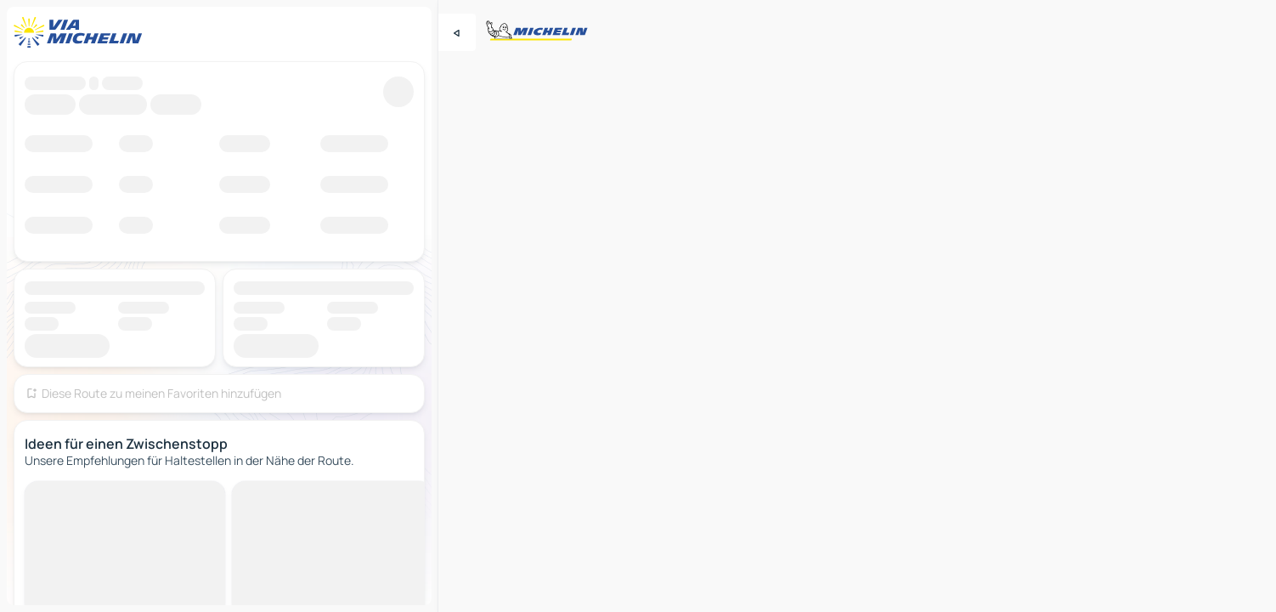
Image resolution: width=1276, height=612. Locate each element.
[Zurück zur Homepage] (82, 32)
